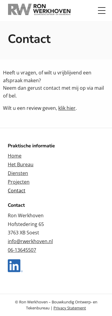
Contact (16, 190)
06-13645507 (22, 250)
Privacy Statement (69, 308)
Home (15, 155)
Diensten (18, 173)
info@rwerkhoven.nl (30, 241)
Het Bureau (20, 164)
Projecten (19, 182)
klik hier (67, 108)
